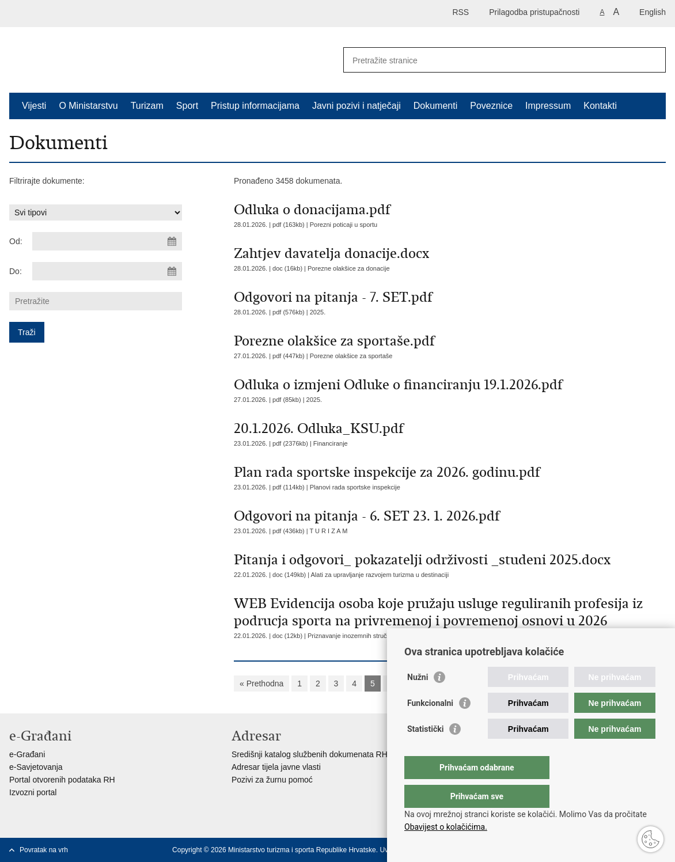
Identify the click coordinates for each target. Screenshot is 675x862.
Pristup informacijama (255, 106)
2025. (318, 312)
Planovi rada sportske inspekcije (355, 487)
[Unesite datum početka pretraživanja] (107, 241)
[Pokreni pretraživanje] (652, 60)
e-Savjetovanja (36, 767)
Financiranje (330, 443)
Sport (187, 106)
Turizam (147, 106)
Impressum (548, 106)
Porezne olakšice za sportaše (351, 355)
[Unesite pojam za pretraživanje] (492, 60)
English (652, 12)
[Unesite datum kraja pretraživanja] (107, 271)
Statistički (425, 752)
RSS (460, 12)
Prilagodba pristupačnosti (534, 12)
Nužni (417, 700)
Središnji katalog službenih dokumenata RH (310, 754)
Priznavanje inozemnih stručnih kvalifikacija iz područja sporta (394, 635)
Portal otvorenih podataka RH (62, 779)
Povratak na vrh (44, 850)
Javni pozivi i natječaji (356, 106)
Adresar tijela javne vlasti (276, 767)
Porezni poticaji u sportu (343, 224)
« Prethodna (261, 683)
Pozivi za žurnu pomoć (272, 779)
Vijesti (34, 106)
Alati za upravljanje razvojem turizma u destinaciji (380, 574)
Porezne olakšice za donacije (348, 268)
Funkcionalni (430, 726)
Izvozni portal (32, 792)
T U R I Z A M (329, 530)
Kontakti (600, 106)
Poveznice (491, 106)
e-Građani (27, 754)
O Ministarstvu (88, 106)
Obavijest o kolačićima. (445, 826)
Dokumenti (435, 106)
